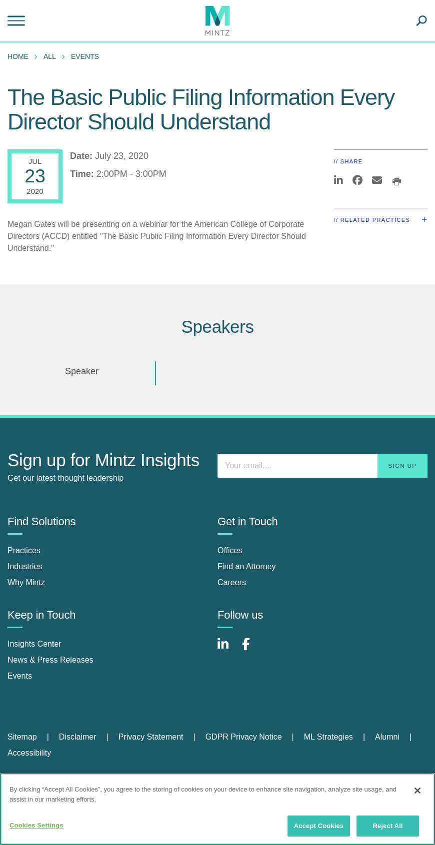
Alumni (387, 737)
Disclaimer (77, 737)
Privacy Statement (151, 737)
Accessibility (29, 753)
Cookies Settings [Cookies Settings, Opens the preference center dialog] (37, 825)
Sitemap (22, 737)
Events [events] (20, 676)
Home (18, 56)
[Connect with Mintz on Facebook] (252, 649)
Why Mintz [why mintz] (26, 582)
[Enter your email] (323, 466)
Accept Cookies (319, 826)
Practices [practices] (24, 550)
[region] (217, 809)
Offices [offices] (230, 550)
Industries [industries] (25, 566)
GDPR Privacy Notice (244, 737)
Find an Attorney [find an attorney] (247, 566)
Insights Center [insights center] (35, 644)
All (50, 56)
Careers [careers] (232, 582)
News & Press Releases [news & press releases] (51, 660)
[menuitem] (21, 56)
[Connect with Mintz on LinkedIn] (228, 649)
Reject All (387, 826)
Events (85, 56)
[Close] (417, 791)
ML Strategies (328, 737)
